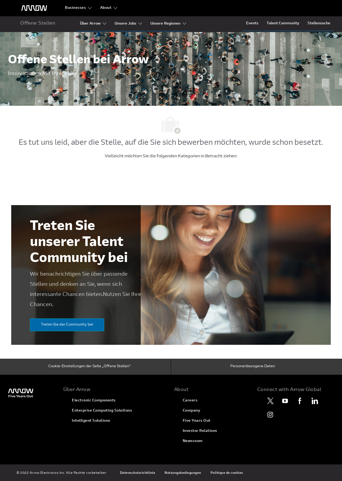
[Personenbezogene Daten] (252, 367)
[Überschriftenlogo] (34, 8)
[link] (32, 393)
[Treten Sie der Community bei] (67, 324)
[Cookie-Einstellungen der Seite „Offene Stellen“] (89, 367)
